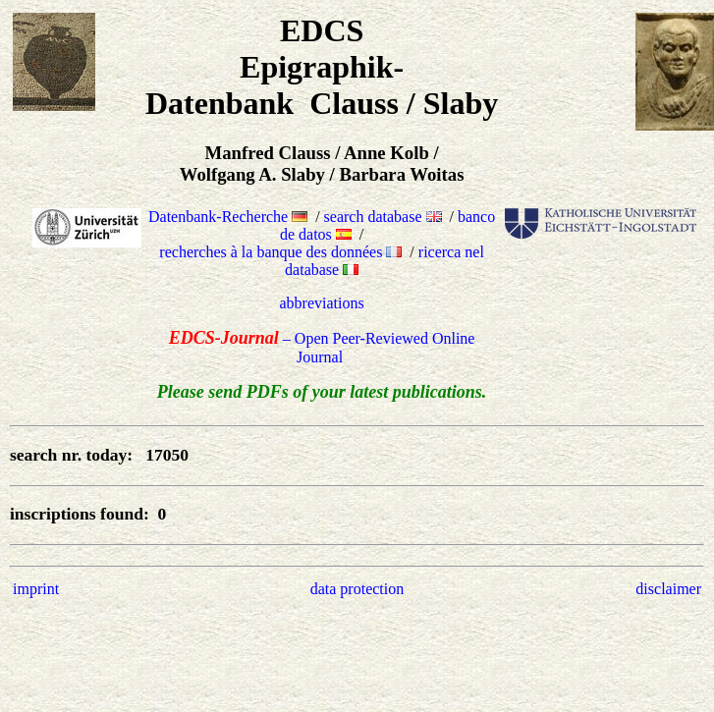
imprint (36, 588)
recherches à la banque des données (280, 252)
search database (383, 216)
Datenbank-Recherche (227, 216)
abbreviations (322, 303)
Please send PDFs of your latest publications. (322, 392)
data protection (357, 588)
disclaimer (668, 588)
